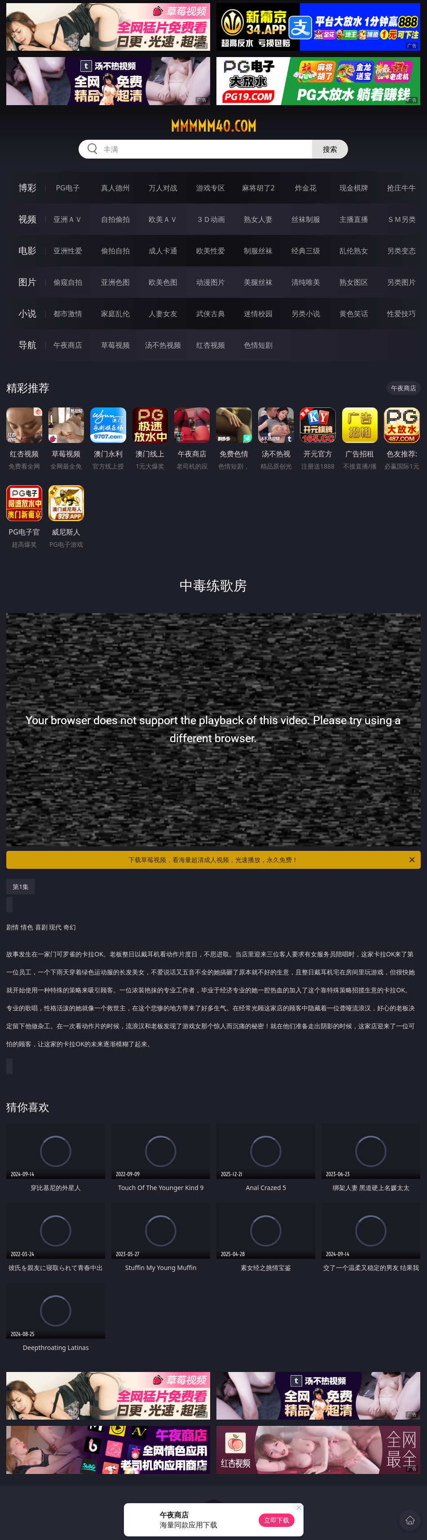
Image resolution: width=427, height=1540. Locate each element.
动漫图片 (210, 282)
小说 (27, 313)
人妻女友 (163, 314)
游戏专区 (210, 188)
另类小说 (305, 314)
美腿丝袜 (258, 282)
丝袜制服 (305, 219)
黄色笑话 (353, 314)
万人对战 (163, 188)
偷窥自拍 (67, 282)
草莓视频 (115, 345)
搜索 (330, 149)
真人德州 (115, 188)
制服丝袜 (258, 251)
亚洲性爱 (67, 251)
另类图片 (401, 282)
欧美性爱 (210, 251)
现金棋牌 (353, 188)
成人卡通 (163, 251)
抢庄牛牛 (401, 188)
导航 (27, 345)
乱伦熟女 (353, 251)
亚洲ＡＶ (67, 219)
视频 (27, 219)
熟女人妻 (258, 219)
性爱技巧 (401, 314)
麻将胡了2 (258, 188)
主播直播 (353, 219)
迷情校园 (258, 314)
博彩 (27, 187)
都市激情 (67, 314)
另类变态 (401, 251)
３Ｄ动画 (210, 219)
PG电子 (67, 188)
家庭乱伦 (115, 314)
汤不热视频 (163, 345)
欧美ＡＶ (163, 219)
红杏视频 (210, 345)
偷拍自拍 (115, 251)
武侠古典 (210, 314)
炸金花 (306, 188)
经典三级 (305, 251)
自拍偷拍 (115, 219)
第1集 (21, 886)
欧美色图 (163, 282)
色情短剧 (258, 345)
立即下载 (276, 1520)
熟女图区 (353, 282)
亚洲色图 (115, 282)
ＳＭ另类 (401, 219)
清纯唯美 (305, 282)
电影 (27, 250)
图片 (27, 282)
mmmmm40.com (213, 126)
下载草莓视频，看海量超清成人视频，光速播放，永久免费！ (272, 859)
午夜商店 (67, 345)
